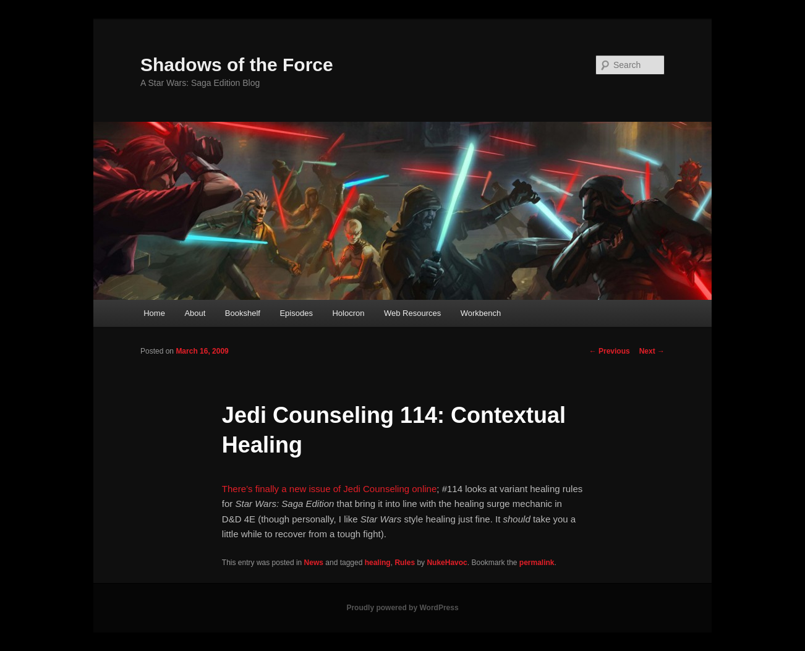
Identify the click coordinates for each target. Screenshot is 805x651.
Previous (609, 351)
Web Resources (412, 313)
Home (154, 313)
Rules (404, 562)
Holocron (348, 313)
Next (652, 351)
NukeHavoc (447, 562)
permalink (537, 562)
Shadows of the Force (236, 64)
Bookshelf (242, 313)
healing (378, 562)
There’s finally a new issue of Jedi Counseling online (329, 488)
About (194, 313)
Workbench (481, 313)
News (313, 562)
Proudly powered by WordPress (402, 607)
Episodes (295, 313)
